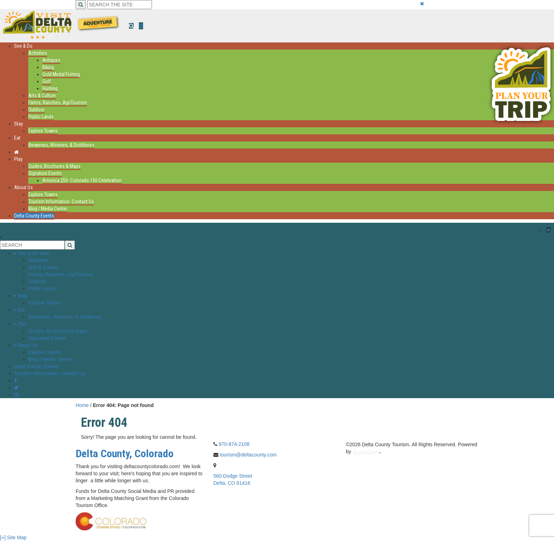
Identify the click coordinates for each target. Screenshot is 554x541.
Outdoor (36, 109)
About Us (23, 187)
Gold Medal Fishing (61, 74)
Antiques (51, 60)
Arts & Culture (42, 95)
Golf (46, 81)
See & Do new (33, 253)
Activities (37, 53)
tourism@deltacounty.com (248, 455)
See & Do (23, 46)
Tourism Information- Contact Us (61, 201)
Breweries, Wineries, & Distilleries (61, 145)
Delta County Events (34, 216)
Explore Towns (43, 131)
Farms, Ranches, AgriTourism (57, 102)
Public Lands (41, 117)
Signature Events (45, 173)
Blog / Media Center (47, 208)
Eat (17, 138)
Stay (18, 124)
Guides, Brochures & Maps (54, 166)
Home (82, 405)
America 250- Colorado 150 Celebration (82, 180)
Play (18, 159)
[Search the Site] (119, 4)
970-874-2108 (234, 444)
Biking (48, 67)
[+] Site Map (13, 537)
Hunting (50, 88)
